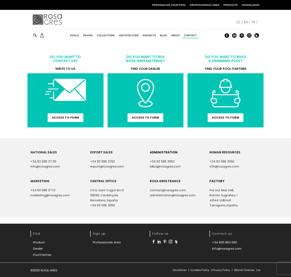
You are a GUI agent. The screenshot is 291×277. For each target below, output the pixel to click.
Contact (190, 35)
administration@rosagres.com (173, 195)
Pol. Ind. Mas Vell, (221, 190)
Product (39, 242)
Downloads (251, 4)
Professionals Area (204, 4)
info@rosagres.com (45, 166)
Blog (163, 35)
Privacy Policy (221, 270)
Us (259, 270)
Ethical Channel (244, 270)
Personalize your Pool (169, 4)
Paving (88, 35)
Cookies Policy (200, 270)
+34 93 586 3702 (102, 161)
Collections (106, 35)
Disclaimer (180, 270)
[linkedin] (159, 241)
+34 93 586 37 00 (43, 161)
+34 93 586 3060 (221, 161)
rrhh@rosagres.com (224, 166)
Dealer (38, 248)
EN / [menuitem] (247, 22)
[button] (35, 35)
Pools (74, 35)
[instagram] (170, 241)
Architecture (129, 35)
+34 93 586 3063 (162, 161)
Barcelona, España (104, 200)
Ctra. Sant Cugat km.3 (107, 190)
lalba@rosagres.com (165, 166)
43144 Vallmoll (220, 200)
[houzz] (176, 241)
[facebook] (153, 241)
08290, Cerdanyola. (104, 195)
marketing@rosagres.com (50, 195)
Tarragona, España (223, 205)
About (175, 35)
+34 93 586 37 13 (42, 190)
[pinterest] (165, 241)
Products (230, 4)
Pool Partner (42, 255)
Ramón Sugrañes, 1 (223, 195)
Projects (149, 35)
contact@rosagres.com (168, 190)
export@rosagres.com (107, 166)
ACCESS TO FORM (65, 118)
